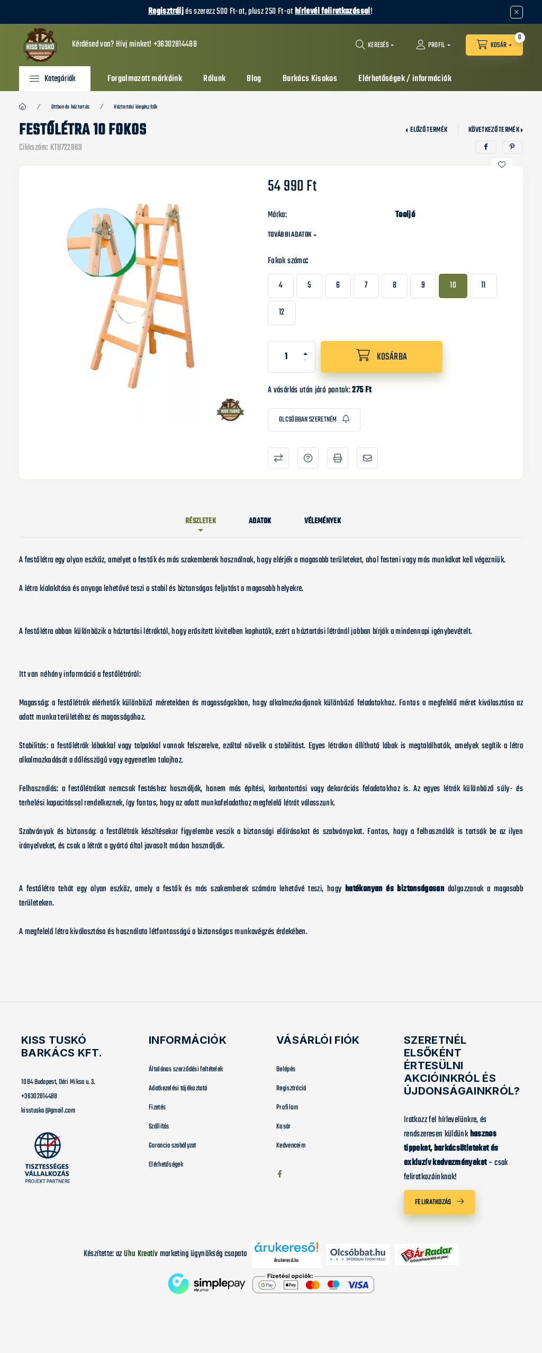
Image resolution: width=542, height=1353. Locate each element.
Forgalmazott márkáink (145, 79)
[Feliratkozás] (314, 420)
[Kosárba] (381, 357)
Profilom (287, 1107)
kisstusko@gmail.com (48, 1110)
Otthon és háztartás (70, 107)
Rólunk (214, 79)
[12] (282, 313)
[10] (453, 286)
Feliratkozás (433, 1202)
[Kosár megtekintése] (494, 45)
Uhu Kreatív (141, 1254)
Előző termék (429, 130)
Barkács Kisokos (310, 79)
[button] (52, 78)
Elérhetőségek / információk (404, 79)
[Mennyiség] (286, 357)
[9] (423, 286)
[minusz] (305, 364)
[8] (395, 286)
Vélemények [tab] (322, 521)
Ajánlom (367, 458)
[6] (338, 286)
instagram (300, 1174)
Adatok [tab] (260, 521)
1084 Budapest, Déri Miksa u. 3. (58, 1082)
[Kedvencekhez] (501, 164)
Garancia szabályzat (172, 1145)
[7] (366, 286)
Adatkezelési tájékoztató (178, 1088)
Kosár (283, 1126)
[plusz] (305, 349)
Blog (254, 79)
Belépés (285, 1069)
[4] (281, 286)
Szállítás (159, 1126)
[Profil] (433, 45)
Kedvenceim (290, 1145)
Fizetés (157, 1107)
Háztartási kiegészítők (135, 107)
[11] (483, 286)
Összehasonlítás (278, 458)
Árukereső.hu (286, 1260)
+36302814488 (175, 44)
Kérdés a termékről (308, 458)
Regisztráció (291, 1088)
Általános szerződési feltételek (186, 1069)
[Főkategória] (22, 107)
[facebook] (485, 147)
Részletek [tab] (200, 521)
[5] (309, 286)
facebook (279, 1174)
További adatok (289, 234)
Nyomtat (337, 458)
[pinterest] (512, 147)
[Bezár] (516, 12)
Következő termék (493, 130)
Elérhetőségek (166, 1164)
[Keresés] (375, 45)
